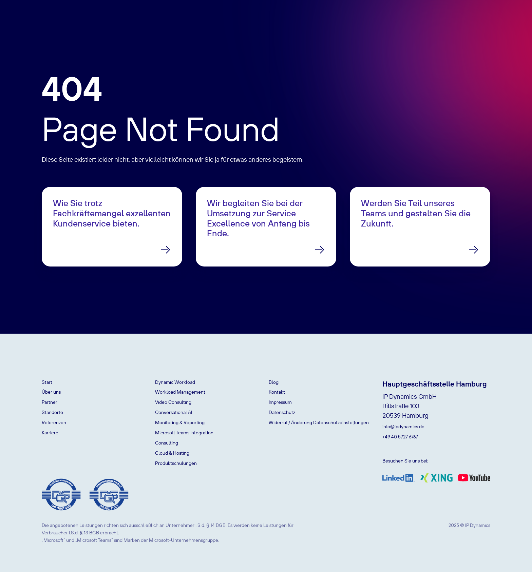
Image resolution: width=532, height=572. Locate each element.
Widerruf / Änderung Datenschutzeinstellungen (319, 422)
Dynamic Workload (175, 382)
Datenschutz (282, 412)
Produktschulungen (176, 463)
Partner (49, 402)
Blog (274, 382)
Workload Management (180, 392)
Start (47, 382)
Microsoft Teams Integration (184, 433)
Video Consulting (173, 402)
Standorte (52, 412)
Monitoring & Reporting (180, 422)
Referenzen (54, 422)
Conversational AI (173, 412)
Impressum (280, 402)
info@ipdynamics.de (403, 426)
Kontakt (277, 392)
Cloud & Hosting (172, 453)
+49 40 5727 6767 (400, 437)
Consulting (166, 443)
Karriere (50, 433)
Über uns (51, 392)
